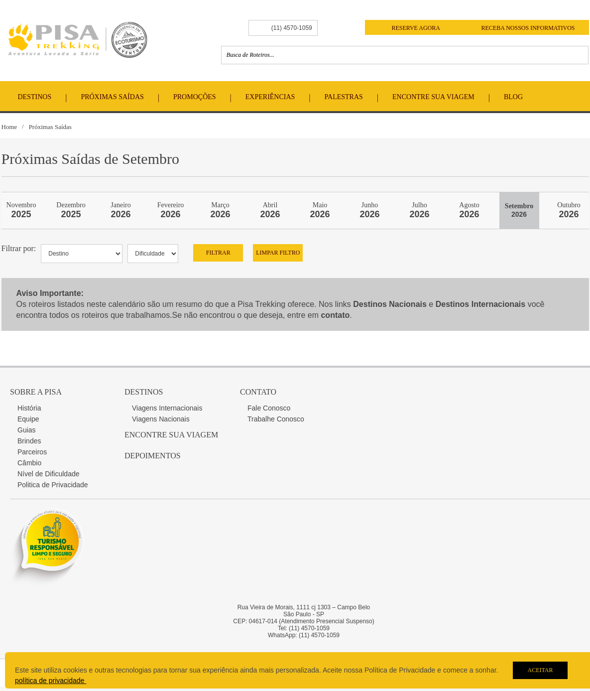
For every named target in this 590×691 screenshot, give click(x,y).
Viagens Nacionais (161, 419)
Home (9, 127)
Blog (513, 97)
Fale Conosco (268, 408)
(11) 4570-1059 (291, 27)
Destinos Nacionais (390, 304)
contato (335, 315)
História (29, 408)
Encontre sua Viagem (171, 434)
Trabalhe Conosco (275, 419)
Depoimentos (152, 455)
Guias (26, 430)
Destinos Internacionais (481, 304)
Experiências (270, 97)
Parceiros (32, 452)
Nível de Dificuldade (48, 474)
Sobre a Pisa (36, 392)
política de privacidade (50, 681)
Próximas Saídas (112, 97)
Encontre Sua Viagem (433, 97)
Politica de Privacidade (52, 485)
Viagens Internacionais (167, 408)
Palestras (344, 97)
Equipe (28, 419)
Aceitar (540, 670)
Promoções (194, 97)
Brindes (29, 441)
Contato (258, 392)
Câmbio (29, 463)
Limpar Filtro (278, 252)
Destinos (35, 97)
